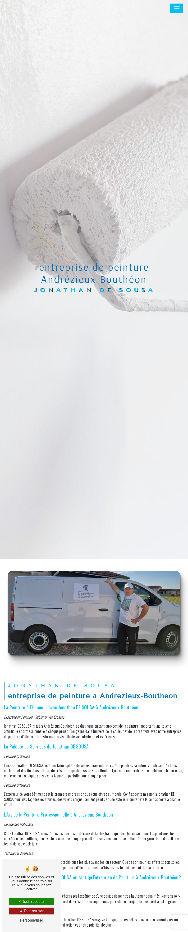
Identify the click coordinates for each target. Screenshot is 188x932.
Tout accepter (31, 902)
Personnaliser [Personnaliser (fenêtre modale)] (31, 920)
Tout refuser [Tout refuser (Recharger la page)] (31, 911)
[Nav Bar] (176, 8)
